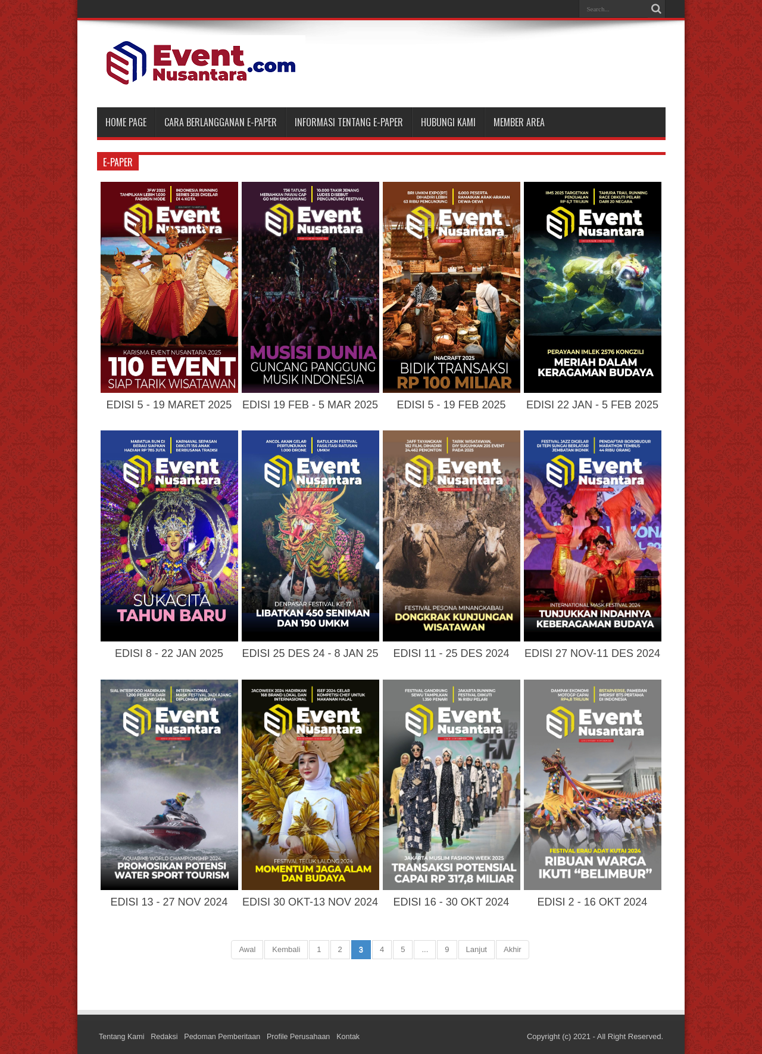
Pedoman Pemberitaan (226, 1036)
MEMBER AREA (519, 122)
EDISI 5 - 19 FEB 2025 (450, 405)
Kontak (356, 1036)
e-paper (118, 162)
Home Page (125, 122)
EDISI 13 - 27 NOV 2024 (168, 902)
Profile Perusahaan (306, 1036)
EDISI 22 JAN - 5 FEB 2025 (592, 405)
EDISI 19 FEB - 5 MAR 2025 (310, 405)
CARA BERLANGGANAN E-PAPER (220, 122)
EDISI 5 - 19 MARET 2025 (169, 405)
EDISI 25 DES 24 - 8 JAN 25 (310, 653)
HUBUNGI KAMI (448, 122)
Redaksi (166, 1036)
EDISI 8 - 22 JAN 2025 (169, 653)
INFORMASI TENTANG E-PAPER (349, 122)
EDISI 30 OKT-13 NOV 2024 (310, 902)
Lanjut (476, 949)
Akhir (512, 949)
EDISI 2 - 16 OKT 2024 (593, 902)
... (424, 949)
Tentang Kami (122, 1036)
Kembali (286, 949)
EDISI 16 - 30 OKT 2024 (452, 902)
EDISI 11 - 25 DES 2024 (451, 653)
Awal (247, 949)
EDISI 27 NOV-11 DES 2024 (592, 653)
